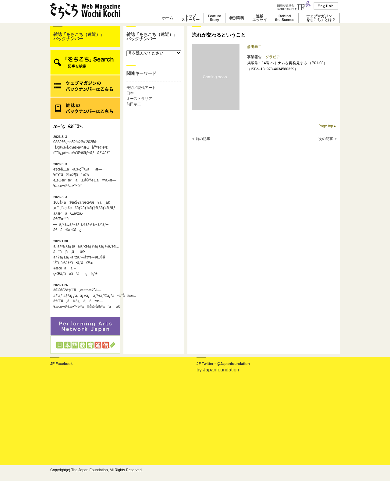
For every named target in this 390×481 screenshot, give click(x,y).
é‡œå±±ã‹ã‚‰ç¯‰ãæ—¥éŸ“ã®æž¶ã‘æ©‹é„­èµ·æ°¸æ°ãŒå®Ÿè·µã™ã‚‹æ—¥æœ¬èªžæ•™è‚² (84, 175)
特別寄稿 (236, 18)
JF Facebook (61, 364)
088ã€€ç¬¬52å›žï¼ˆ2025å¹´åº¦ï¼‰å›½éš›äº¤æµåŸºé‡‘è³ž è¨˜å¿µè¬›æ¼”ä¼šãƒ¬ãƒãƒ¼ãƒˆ (81, 145)
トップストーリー (190, 18)
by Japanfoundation (218, 369)
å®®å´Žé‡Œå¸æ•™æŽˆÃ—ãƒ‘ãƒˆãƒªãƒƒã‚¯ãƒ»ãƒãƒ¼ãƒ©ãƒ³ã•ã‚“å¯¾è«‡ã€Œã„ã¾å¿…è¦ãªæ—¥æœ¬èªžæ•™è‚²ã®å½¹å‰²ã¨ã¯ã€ (85, 296)
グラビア (272, 57)
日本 (130, 93)
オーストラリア (139, 99)
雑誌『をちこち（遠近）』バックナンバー (79, 36)
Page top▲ (327, 126)
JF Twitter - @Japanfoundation (223, 364)
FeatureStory (214, 18)
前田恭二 (133, 104)
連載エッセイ (259, 18)
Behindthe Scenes (284, 18)
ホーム (167, 18)
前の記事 (203, 139)
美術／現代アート (141, 88)
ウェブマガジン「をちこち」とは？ (319, 18)
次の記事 (325, 139)
